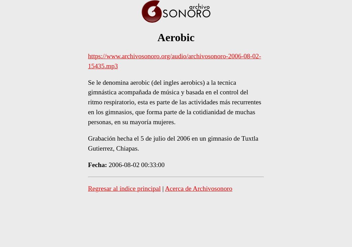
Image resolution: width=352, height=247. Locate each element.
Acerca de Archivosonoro (198, 188)
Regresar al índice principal (124, 188)
